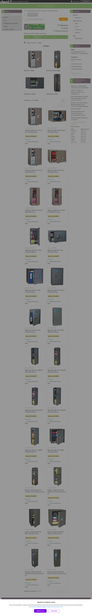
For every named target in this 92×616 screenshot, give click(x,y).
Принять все (40, 611)
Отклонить (54, 611)
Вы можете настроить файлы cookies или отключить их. (45, 606)
